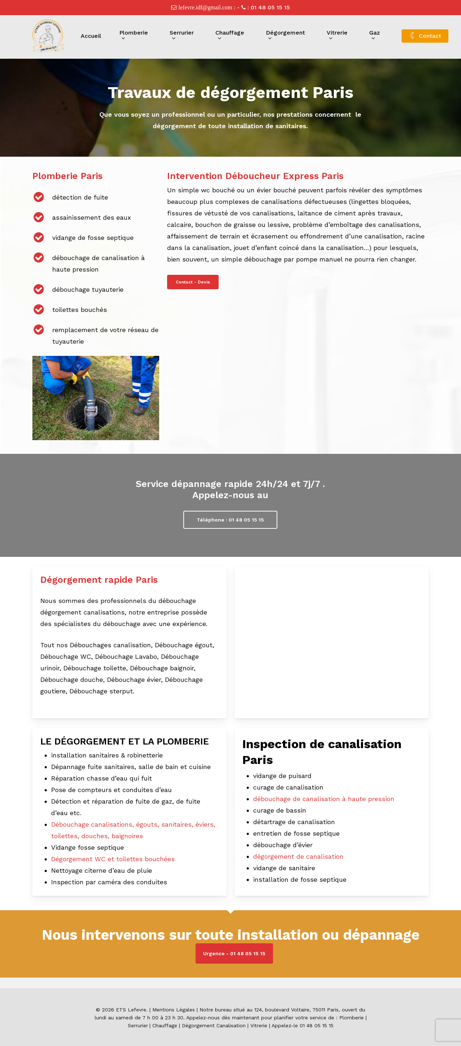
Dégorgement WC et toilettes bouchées (113, 859)
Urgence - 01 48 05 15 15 (234, 953)
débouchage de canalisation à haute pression (323, 799)
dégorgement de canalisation (298, 856)
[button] (193, 282)
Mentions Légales (173, 1010)
